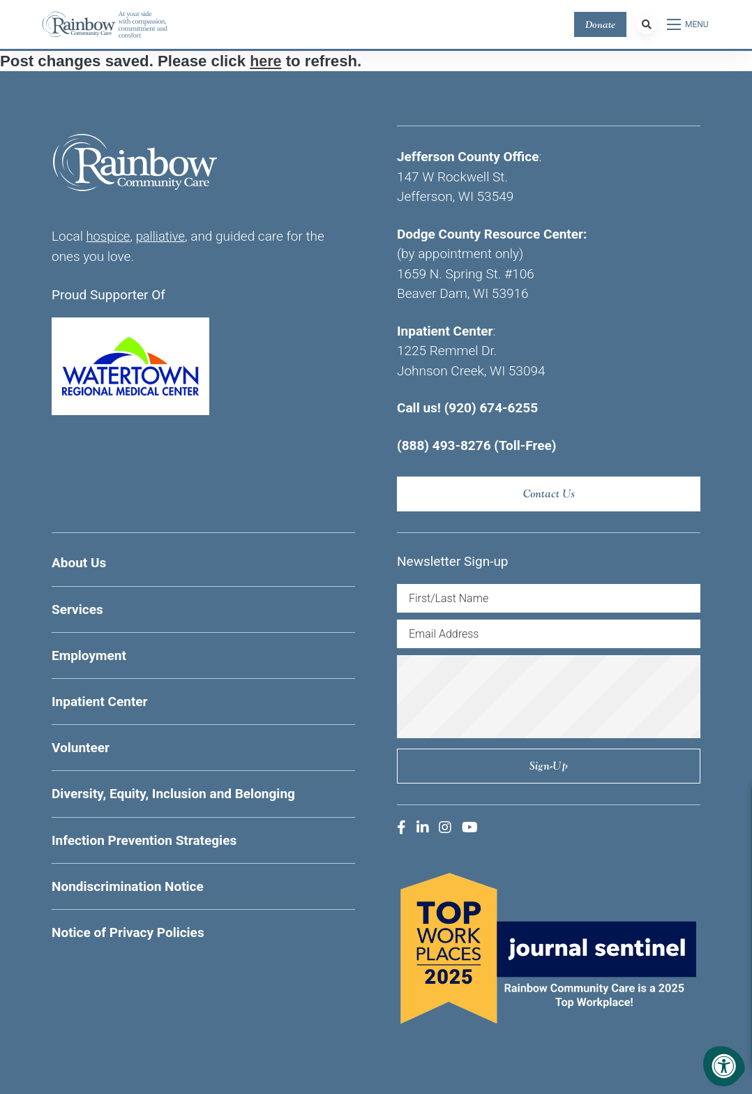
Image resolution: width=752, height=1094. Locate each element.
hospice (109, 236)
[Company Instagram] (445, 827)
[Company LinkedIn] (422, 827)
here (266, 61)
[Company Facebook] (401, 827)
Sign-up (548, 765)
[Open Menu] (688, 24)
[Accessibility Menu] (724, 1066)
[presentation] (549, 696)
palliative (162, 236)
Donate (600, 24)
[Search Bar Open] (646, 24)
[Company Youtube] (470, 827)
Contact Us (549, 493)
